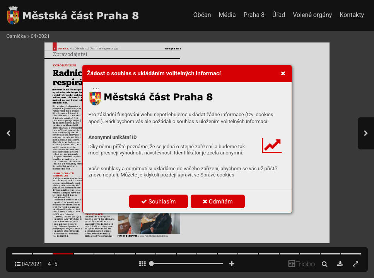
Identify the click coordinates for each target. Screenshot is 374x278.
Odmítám (218, 201)
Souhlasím (158, 201)
